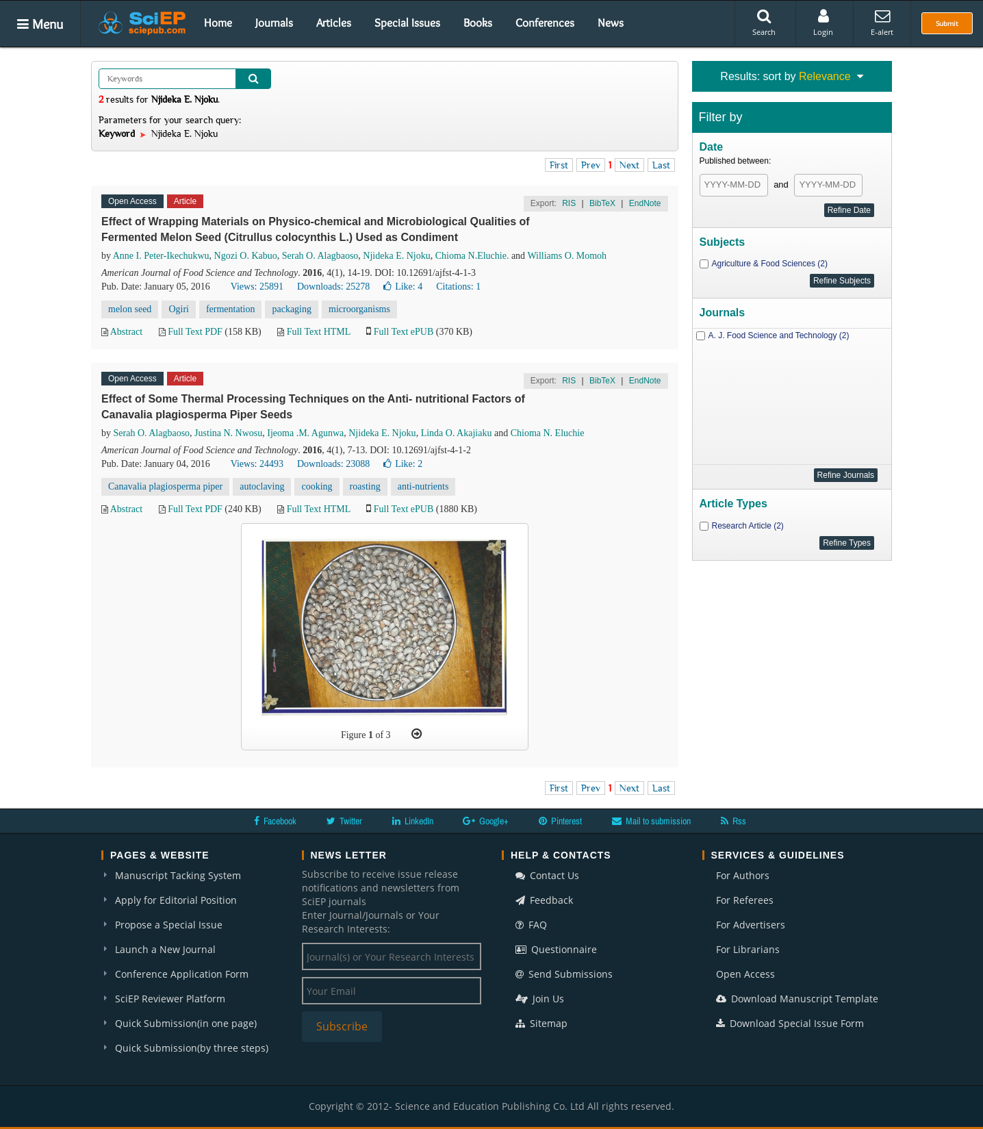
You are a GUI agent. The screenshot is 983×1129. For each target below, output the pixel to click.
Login (823, 22)
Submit (947, 23)
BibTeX (602, 203)
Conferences (544, 22)
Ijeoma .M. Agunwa (305, 433)
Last (661, 165)
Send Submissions (564, 973)
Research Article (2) (748, 526)
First (559, 165)
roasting (365, 486)
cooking (316, 486)
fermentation (230, 309)
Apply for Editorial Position (176, 899)
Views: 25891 (257, 286)
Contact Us (547, 875)
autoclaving (262, 486)
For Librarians (748, 949)
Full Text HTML (318, 332)
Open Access (745, 973)
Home (218, 22)
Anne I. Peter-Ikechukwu (161, 256)
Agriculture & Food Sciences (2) (770, 263)
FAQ (531, 924)
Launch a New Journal (165, 949)
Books (477, 22)
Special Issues (407, 22)
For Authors (742, 875)
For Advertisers (750, 924)
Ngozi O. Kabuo (245, 256)
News (611, 22)
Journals (274, 22)
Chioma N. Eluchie (548, 433)
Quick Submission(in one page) (186, 1023)
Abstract (126, 332)
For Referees (745, 899)
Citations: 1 (458, 286)
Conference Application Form (181, 973)
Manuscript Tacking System (178, 875)
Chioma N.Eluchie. (472, 256)
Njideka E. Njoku (396, 256)
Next (629, 165)
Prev (590, 165)
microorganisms (359, 309)
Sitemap (541, 1023)
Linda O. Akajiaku (456, 433)
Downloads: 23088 (333, 464)
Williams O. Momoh (567, 256)
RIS (569, 203)
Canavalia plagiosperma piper (165, 486)
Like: (402, 286)
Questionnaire (556, 949)
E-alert (882, 22)
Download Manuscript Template (797, 998)
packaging (291, 309)
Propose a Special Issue (168, 924)
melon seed (129, 309)
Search (764, 22)
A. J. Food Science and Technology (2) (779, 335)
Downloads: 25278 (333, 286)
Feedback (544, 899)
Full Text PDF (195, 332)
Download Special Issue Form (790, 1023)
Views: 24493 (257, 464)
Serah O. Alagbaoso (320, 256)
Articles (333, 22)
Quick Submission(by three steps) (191, 1047)
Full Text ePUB (403, 332)
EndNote (645, 203)
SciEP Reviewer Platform (170, 998)
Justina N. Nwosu (228, 433)
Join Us (539, 998)
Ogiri (178, 309)
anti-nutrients (423, 486)
